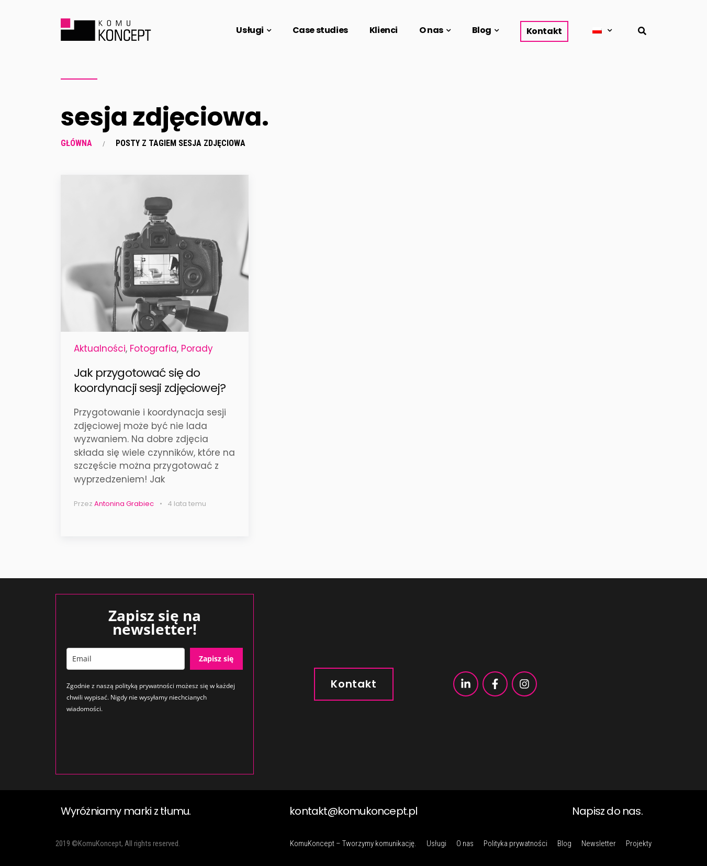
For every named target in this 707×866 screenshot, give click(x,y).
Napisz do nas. (607, 811)
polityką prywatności (144, 685)
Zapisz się (216, 658)
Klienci (383, 30)
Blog (481, 30)
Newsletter (598, 843)
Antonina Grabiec (124, 504)
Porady (197, 348)
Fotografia (153, 348)
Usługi (250, 30)
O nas (431, 30)
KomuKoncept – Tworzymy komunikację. (353, 843)
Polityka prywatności (515, 843)
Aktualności (100, 348)
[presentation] (146, 743)
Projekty (639, 843)
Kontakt (544, 31)
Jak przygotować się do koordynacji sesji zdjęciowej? (150, 380)
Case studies (320, 30)
